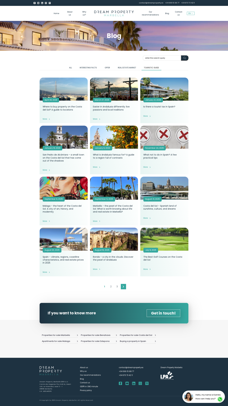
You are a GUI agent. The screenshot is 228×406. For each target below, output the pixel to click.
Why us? (84, 13)
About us (69, 13)
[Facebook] (35, 3)
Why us (83, 371)
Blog (167, 13)
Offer (107, 67)
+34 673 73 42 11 (188, 3)
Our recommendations (150, 13)
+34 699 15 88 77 (172, 3)
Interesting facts (88, 67)
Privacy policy (86, 390)
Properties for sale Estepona (99, 341)
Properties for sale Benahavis (99, 335)
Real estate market (127, 67)
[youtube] (38, 3)
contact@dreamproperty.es (151, 3)
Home (56, 13)
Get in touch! (163, 313)
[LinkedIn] (42, 3)
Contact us (178, 13)
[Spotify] (50, 3)
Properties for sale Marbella (60, 335)
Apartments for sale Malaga (60, 341)
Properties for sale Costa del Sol (138, 335)
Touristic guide (151, 67)
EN (190, 13)
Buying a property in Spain (138, 341)
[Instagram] (46, 3)
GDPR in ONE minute (89, 386)
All (70, 67)
